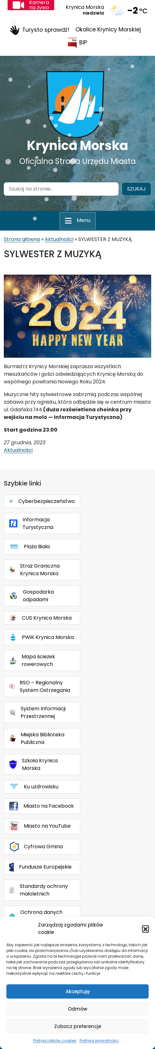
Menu (83, 220)
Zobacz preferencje (77, 1026)
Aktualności (59, 239)
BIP (77, 43)
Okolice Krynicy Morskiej (108, 29)
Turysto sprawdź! (39, 30)
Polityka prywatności (99, 1040)
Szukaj (136, 188)
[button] (145, 929)
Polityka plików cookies (54, 1040)
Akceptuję (78, 991)
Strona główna (22, 239)
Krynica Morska (77, 145)
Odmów (77, 1009)
